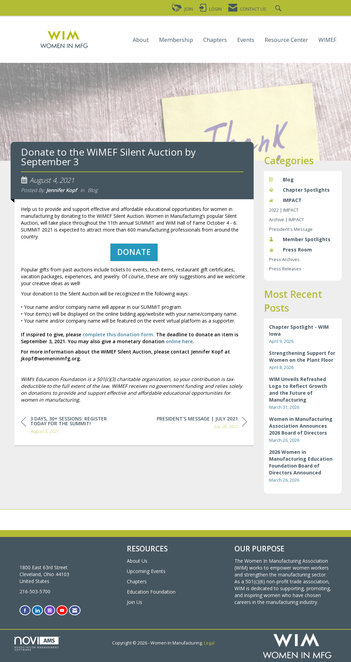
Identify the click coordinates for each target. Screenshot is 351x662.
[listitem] (303, 334)
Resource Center (286, 40)
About (141, 40)
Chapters (215, 40)
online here (179, 344)
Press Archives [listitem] (284, 259)
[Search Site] (279, 9)
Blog (93, 193)
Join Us (134, 602)
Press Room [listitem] (290, 249)
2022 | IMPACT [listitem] (284, 210)
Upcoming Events (146, 571)
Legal (209, 643)
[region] (202, 426)
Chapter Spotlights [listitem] (299, 190)
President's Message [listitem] (291, 229)
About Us (137, 561)
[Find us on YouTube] (62, 610)
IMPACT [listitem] (285, 200)
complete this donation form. (119, 337)
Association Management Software (37, 644)
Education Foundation (151, 591)
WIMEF (327, 40)
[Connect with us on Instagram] (49, 610)
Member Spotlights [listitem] (299, 239)
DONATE (134, 255)
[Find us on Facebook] (25, 610)
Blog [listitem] (281, 179)
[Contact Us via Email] (75, 610)
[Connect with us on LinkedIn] (37, 610)
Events (245, 40)
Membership (176, 40)
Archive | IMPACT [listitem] (286, 220)
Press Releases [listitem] (285, 269)
